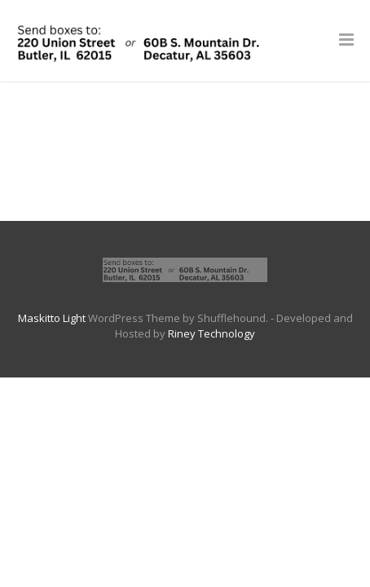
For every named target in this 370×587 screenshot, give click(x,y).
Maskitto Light (52, 318)
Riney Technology (211, 333)
